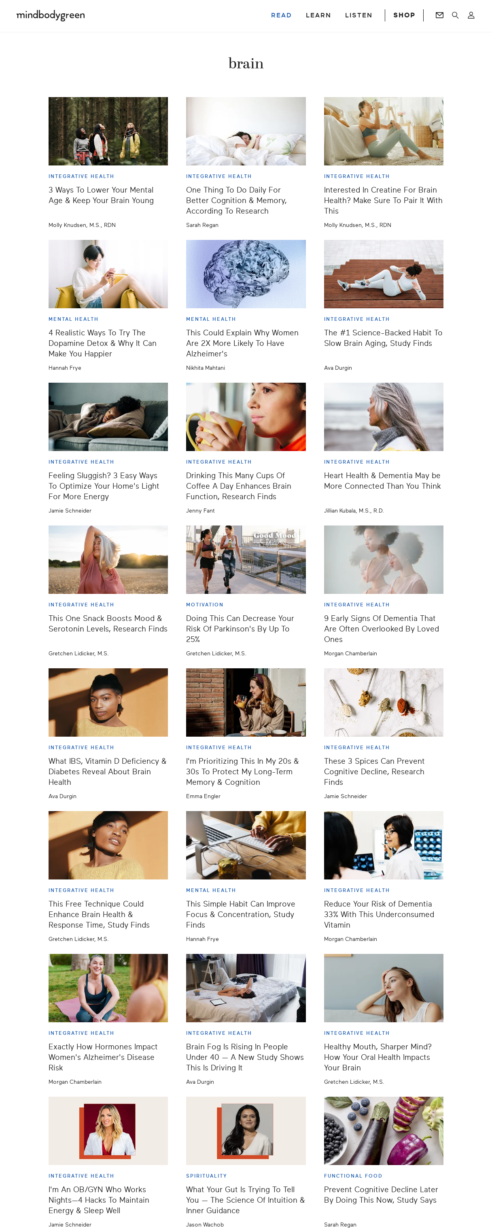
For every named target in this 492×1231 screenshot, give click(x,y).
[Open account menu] (471, 15)
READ (281, 15)
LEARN (318, 15)
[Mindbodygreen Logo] (50, 15)
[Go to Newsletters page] (439, 15)
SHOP (404, 15)
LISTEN (359, 15)
